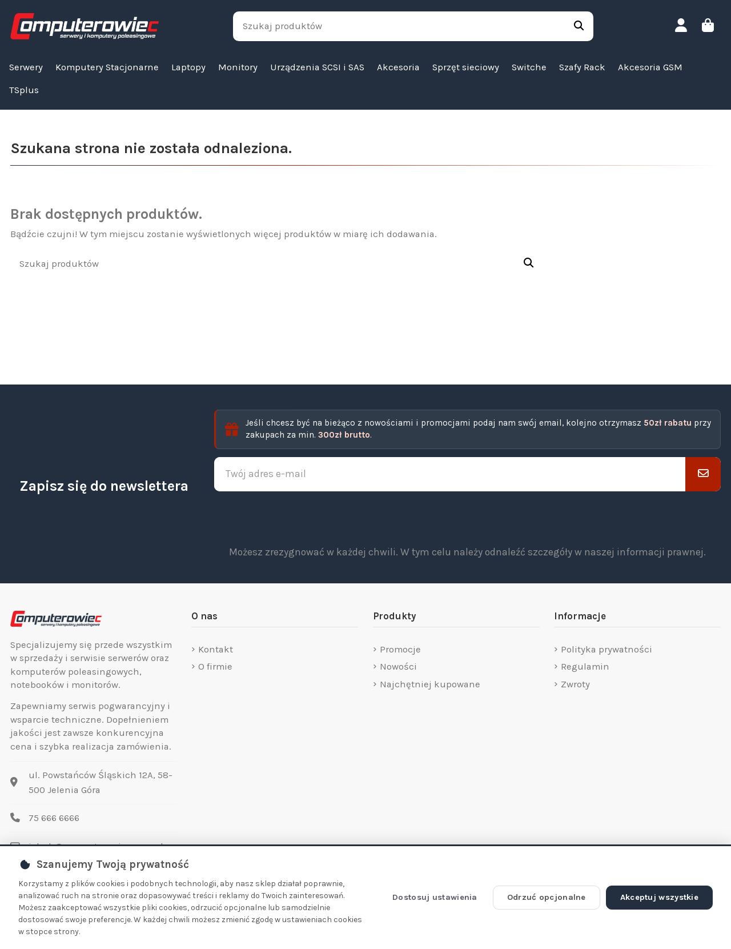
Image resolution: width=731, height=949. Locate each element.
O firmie (215, 666)
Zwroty (575, 684)
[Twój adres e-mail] (450, 474)
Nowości (398, 666)
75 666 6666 (54, 817)
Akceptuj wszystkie (659, 897)
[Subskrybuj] (703, 474)
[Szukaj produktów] (578, 26)
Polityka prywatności (606, 649)
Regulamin (585, 666)
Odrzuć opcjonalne (546, 897)
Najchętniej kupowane (430, 684)
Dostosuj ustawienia (434, 897)
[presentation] (468, 518)
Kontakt (215, 649)
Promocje (400, 649)
